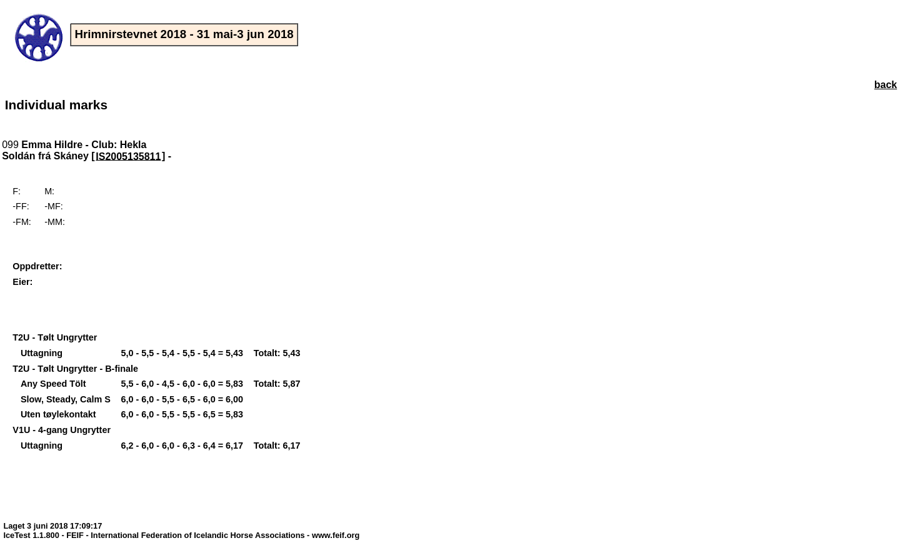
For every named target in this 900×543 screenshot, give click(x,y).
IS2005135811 (128, 156)
